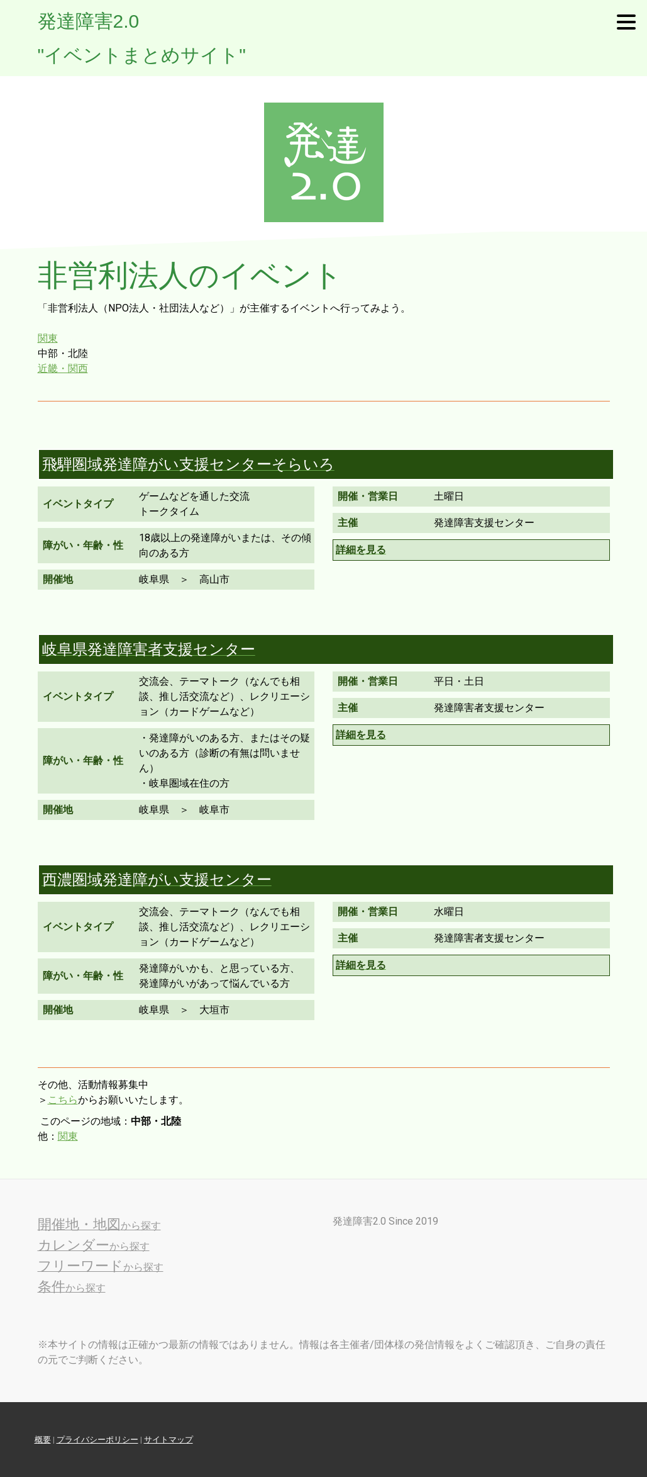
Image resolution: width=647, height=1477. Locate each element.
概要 (43, 1439)
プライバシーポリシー (97, 1439)
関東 (48, 338)
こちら (63, 1100)
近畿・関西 (63, 368)
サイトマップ (168, 1439)
